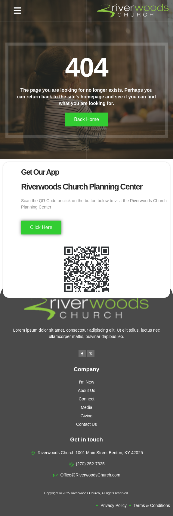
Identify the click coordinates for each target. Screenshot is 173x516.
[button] (17, 10)
